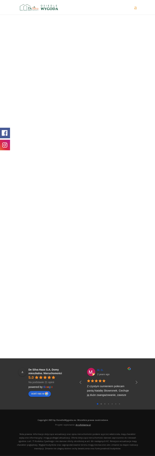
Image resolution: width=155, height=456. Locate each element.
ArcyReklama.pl (83, 424)
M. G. (100, 370)
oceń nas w (39, 393)
